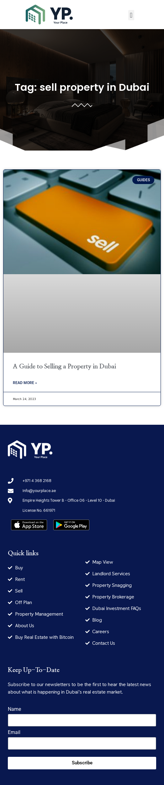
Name (14, 709)
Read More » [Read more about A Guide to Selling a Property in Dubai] (25, 383)
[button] (131, 15)
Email (14, 732)
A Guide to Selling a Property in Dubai (64, 366)
